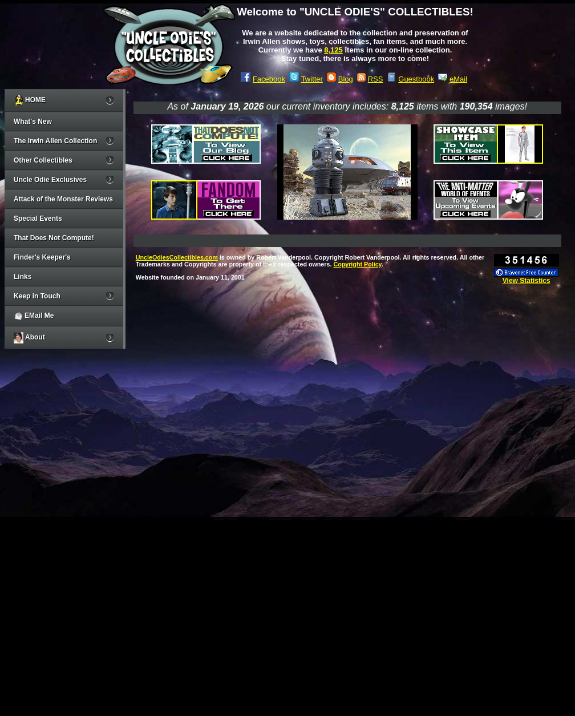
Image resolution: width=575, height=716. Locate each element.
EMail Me (34, 316)
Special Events (38, 219)
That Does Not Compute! (54, 238)
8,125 (333, 50)
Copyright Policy (357, 264)
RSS (375, 79)
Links (22, 277)
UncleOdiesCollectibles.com (177, 257)
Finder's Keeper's (42, 257)
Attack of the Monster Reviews (63, 199)
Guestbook (416, 79)
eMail (458, 79)
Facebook (269, 79)
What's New (33, 122)
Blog (345, 79)
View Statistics (526, 281)
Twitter (312, 79)
